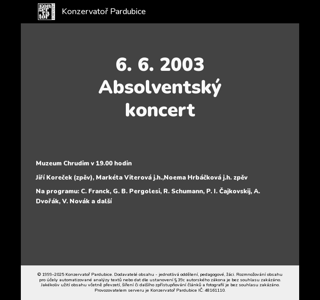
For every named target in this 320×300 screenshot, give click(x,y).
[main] (160, 87)
